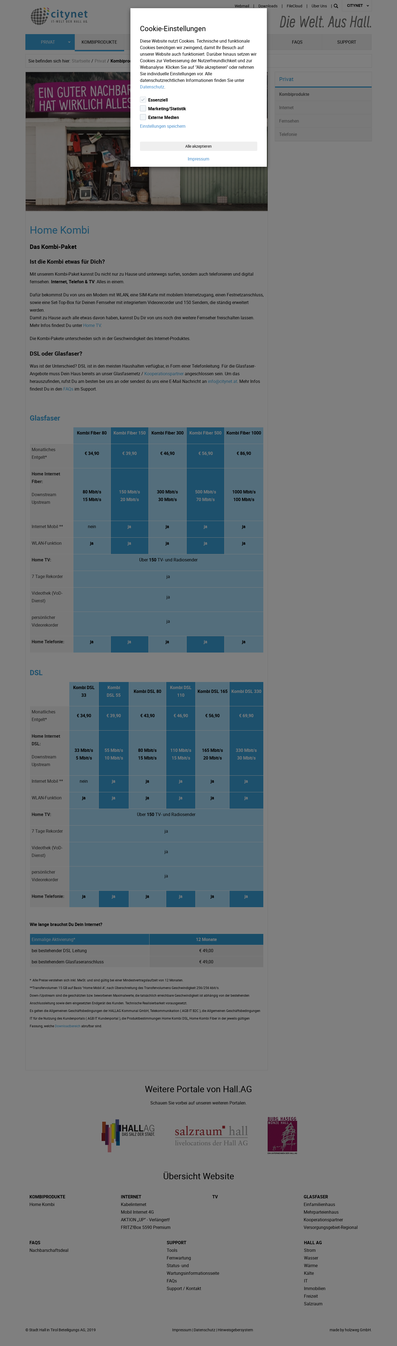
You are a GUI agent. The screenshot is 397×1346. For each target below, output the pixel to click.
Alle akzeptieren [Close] (198, 146)
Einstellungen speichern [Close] (163, 126)
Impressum (198, 159)
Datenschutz (152, 87)
